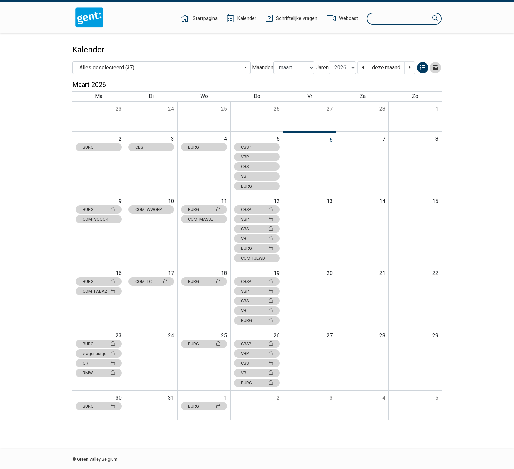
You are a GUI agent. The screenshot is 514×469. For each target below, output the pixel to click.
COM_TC (151, 281)
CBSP (246, 147)
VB (243, 176)
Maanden (262, 67)
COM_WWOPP (148, 209)
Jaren (322, 67)
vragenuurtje (99, 353)
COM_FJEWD (253, 258)
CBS (139, 147)
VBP (245, 156)
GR (99, 363)
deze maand (386, 67)
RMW (99, 372)
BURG (88, 147)
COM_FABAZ (99, 291)
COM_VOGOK (95, 219)
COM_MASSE (200, 219)
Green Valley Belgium (97, 459)
